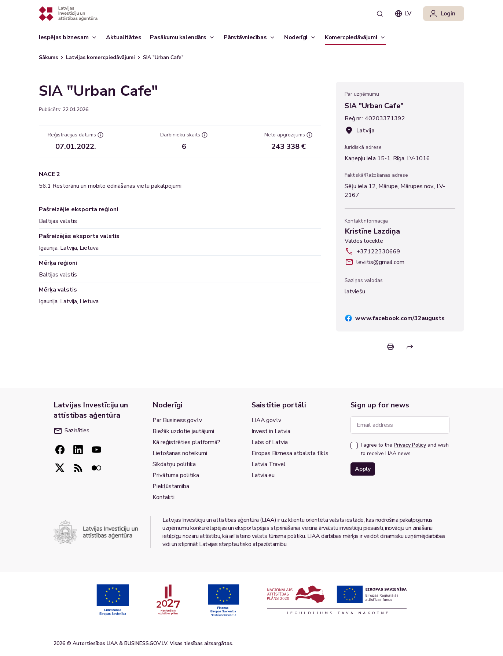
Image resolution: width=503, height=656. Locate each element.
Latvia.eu (263, 475)
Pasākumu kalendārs (178, 37)
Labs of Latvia (270, 442)
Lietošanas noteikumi (180, 453)
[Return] (409, 347)
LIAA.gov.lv (266, 420)
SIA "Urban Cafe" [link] (163, 57)
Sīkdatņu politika (174, 464)
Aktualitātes (123, 39)
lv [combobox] (403, 14)
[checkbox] (354, 445)
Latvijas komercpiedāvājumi (100, 57)
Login (442, 13)
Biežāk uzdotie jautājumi (183, 431)
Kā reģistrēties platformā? (186, 442)
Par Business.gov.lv (177, 420)
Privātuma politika (176, 475)
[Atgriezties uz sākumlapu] (68, 13)
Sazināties (71, 430)
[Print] (390, 346)
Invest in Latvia (271, 431)
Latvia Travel (269, 464)
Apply (363, 469)
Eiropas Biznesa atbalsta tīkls (290, 453)
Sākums (48, 57)
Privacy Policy (410, 444)
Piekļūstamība (171, 486)
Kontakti (164, 497)
